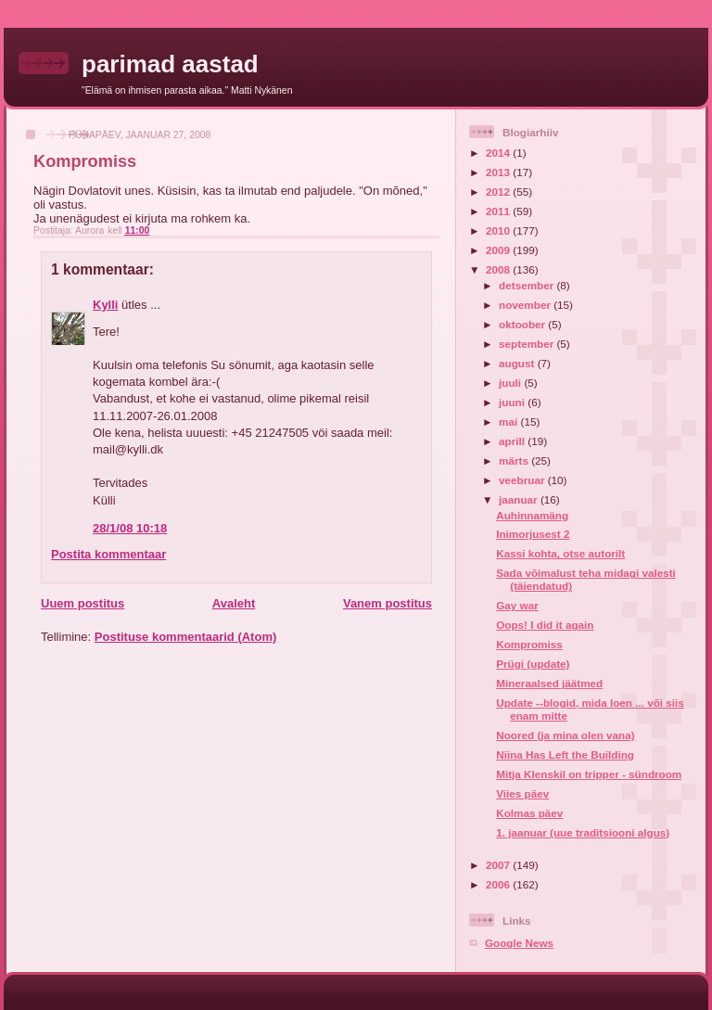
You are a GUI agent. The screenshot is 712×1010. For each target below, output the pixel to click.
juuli (511, 383)
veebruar (523, 480)
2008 (499, 269)
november (526, 305)
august (518, 363)
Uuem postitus (82, 603)
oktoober (523, 324)
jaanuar (519, 499)
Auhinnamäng (532, 515)
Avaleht (233, 603)
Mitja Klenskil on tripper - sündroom (588, 774)
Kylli (105, 305)
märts (515, 460)
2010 (499, 230)
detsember (527, 285)
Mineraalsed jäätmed (549, 683)
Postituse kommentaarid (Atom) (185, 637)
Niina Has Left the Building (565, 754)
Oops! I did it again (544, 625)
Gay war (517, 605)
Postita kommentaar (108, 554)
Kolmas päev (529, 813)
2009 (499, 250)
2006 (499, 884)
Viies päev (522, 793)
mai (509, 422)
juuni (513, 402)
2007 (499, 865)
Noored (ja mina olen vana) (565, 735)
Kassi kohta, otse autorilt (560, 553)
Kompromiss (529, 644)
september (527, 344)
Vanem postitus (387, 603)
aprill (513, 441)
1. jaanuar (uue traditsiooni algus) (582, 832)
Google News (519, 943)
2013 (499, 172)
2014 (499, 153)
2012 (499, 191)
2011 (499, 211)
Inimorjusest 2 (532, 534)
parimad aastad (170, 64)
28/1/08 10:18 (130, 528)
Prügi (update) (532, 664)
